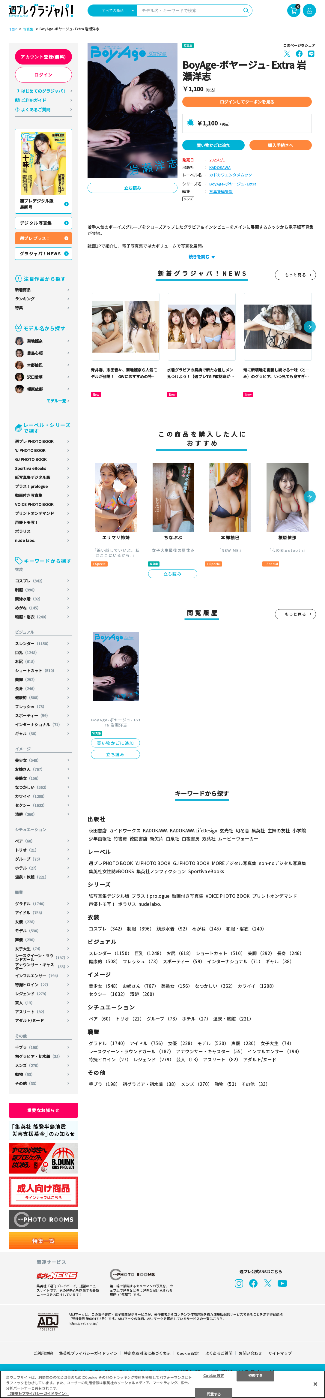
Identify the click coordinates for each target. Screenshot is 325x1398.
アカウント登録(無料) (43, 57)
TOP (13, 29)
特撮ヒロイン (32, 985)
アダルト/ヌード (29, 1020)
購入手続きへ (280, 145)
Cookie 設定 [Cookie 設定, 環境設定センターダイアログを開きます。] (213, 1375)
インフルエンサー (37, 976)
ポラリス (23, 531)
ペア (25, 841)
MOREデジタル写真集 (234, 863)
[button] (309, 327)
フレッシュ (30, 706)
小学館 (299, 830)
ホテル (27, 868)
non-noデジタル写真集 (282, 863)
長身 (26, 688)
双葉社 (209, 838)
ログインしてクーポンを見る (247, 102)
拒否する (255, 1375)
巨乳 (27, 652)
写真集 (28, 29)
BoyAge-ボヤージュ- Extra (233, 184)
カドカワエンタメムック (230, 175)
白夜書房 (191, 838)
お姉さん (30, 769)
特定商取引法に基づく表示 (147, 1353)
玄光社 (226, 830)
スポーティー (32, 715)
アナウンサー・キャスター (41, 966)
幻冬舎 (242, 830)
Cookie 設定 (188, 1353)
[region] (162, 1384)
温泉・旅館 (32, 877)
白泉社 (172, 838)
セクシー (31, 805)
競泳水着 (29, 599)
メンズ (28, 1065)
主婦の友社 (278, 830)
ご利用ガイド (33, 100)
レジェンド (32, 994)
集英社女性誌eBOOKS (111, 871)
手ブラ (28, 1047)
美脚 (26, 679)
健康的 (28, 697)
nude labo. (25, 540)
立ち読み (132, 188)
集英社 (258, 830)
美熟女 (28, 778)
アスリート (30, 1012)
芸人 (25, 1003)
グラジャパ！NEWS (40, 254)
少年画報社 (100, 838)
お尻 (26, 661)
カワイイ (31, 796)
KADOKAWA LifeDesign (193, 830)
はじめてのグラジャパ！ (44, 91)
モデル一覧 (56, 401)
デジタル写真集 (36, 223)
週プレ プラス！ (35, 238)
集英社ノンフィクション (161, 871)
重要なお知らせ (43, 1110)
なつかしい (32, 787)
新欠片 (156, 838)
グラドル (31, 903)
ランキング (24, 299)
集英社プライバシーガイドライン (88, 1353)
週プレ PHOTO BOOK (34, 441)
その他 (27, 1083)
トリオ (27, 850)
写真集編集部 (221, 191)
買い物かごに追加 (213, 145)
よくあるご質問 (35, 109)
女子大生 (29, 949)
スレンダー (33, 643)
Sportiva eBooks (30, 468)
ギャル (27, 733)
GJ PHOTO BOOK (30, 459)
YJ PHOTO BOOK (30, 450)
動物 (25, 1074)
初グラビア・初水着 (38, 1056)
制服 (26, 590)
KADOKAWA (220, 167)
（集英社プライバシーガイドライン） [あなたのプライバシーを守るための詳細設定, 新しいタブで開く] (38, 1393)
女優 (26, 921)
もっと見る (295, 275)
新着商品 (23, 290)
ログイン (43, 75)
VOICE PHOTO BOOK (34, 504)
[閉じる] (315, 1383)
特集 (19, 308)
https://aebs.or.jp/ (83, 1323)
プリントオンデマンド (34, 513)
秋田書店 (98, 830)
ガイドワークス (125, 830)
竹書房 (120, 838)
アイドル (29, 912)
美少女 (28, 760)
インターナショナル (38, 724)
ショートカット (35, 670)
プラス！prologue (31, 486)
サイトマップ (280, 1353)
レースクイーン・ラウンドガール (41, 957)
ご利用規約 (43, 1353)
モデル (28, 931)
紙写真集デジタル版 (32, 477)
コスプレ (30, 581)
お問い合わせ (250, 1353)
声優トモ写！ (26, 522)
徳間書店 (139, 838)
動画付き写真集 (28, 495)
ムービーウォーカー (238, 838)
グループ (28, 859)
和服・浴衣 (32, 617)
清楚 (26, 814)
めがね (28, 608)
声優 (26, 940)
